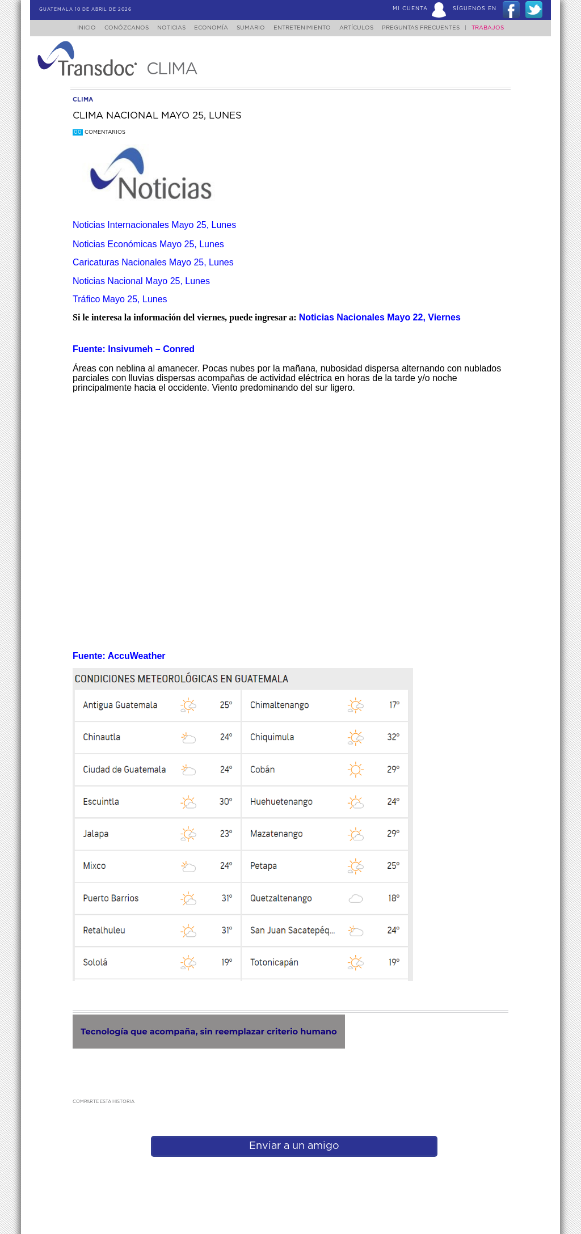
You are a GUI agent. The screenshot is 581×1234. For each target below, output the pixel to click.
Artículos (364, 28)
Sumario (252, 28)
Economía (209, 28)
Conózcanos (117, 28)
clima (83, 99)
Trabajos (499, 28)
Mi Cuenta (410, 8)
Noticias (165, 28)
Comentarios (99, 132)
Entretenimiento (306, 28)
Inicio (75, 28)
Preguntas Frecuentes (432, 28)
